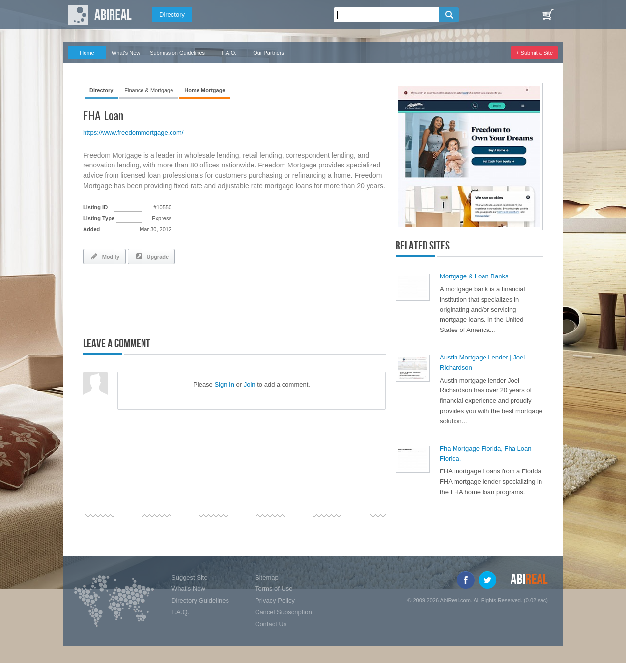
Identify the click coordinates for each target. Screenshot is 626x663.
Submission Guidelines (177, 52)
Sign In (224, 384)
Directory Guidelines (200, 600)
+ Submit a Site (534, 52)
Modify (104, 256)
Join (250, 384)
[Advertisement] (198, 298)
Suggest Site (189, 577)
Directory (172, 14)
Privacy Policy (275, 600)
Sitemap (267, 577)
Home (87, 52)
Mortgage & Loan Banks (474, 276)
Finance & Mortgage (148, 90)
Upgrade (151, 256)
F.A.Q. (229, 52)
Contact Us (270, 624)
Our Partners (268, 52)
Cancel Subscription (283, 612)
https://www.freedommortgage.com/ (133, 132)
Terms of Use (274, 588)
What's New (126, 52)
